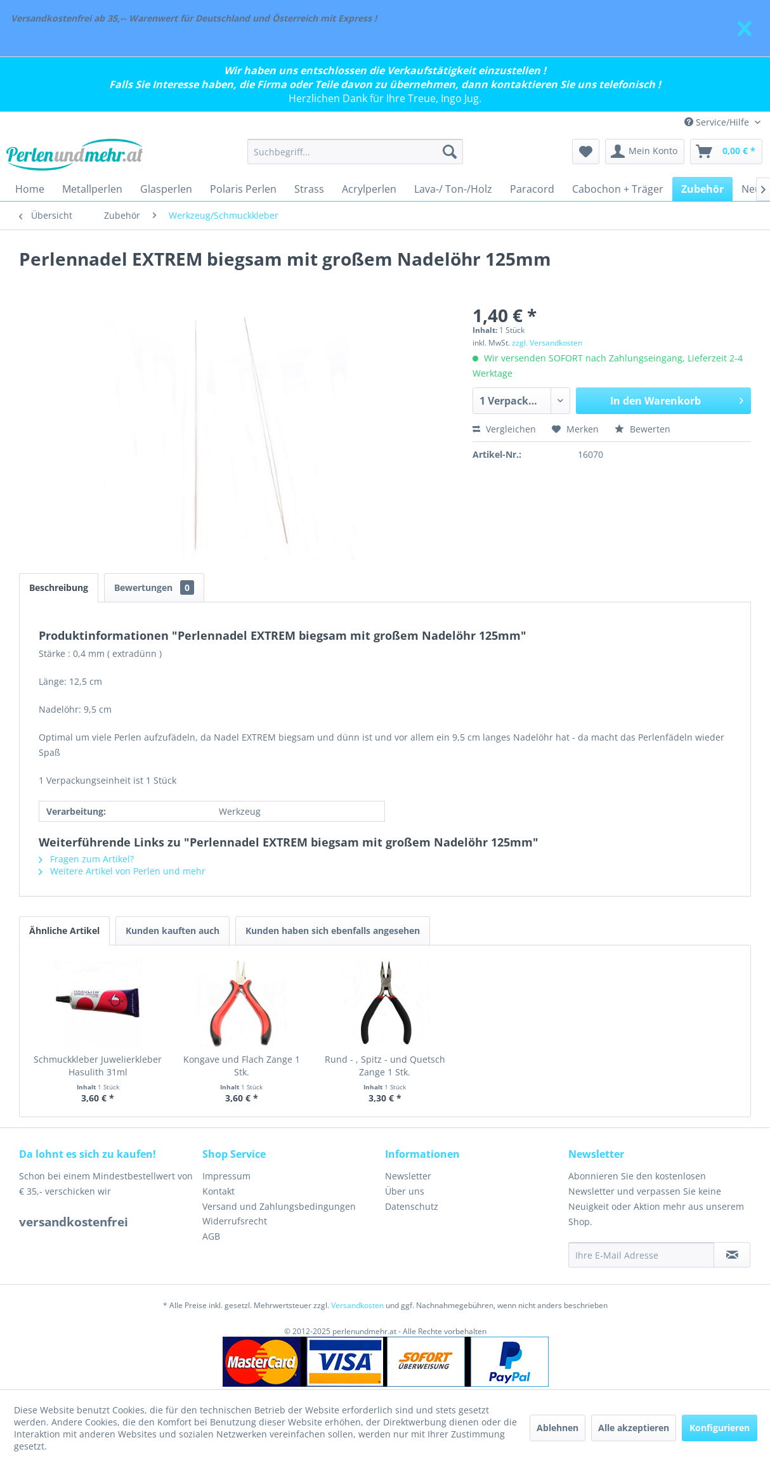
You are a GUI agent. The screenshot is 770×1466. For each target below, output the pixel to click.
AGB (211, 1236)
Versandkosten (357, 1305)
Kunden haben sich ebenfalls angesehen (332, 930)
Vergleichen (504, 429)
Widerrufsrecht (234, 1221)
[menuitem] (355, 151)
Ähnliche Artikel (64, 930)
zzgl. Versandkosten (547, 342)
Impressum (226, 1176)
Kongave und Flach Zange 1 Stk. (241, 1065)
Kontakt (218, 1191)
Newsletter (408, 1176)
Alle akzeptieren (633, 1428)
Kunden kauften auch (172, 930)
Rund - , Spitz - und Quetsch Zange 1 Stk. (385, 1065)
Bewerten (642, 429)
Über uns (404, 1191)
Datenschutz (411, 1206)
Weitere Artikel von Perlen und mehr (122, 871)
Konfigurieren (719, 1428)
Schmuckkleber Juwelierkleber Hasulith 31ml (98, 1065)
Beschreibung (58, 587)
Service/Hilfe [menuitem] (718, 122)
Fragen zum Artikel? (86, 859)
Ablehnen (557, 1428)
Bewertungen (154, 587)
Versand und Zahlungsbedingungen (279, 1206)
